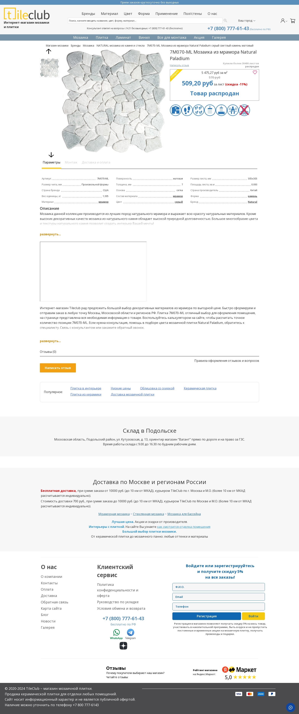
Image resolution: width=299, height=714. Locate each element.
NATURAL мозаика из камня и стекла (120, 45)
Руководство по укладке (118, 602)
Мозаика (88, 45)
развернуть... (50, 234)
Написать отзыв (179, 65)
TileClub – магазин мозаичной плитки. (59, 688)
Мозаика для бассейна (184, 514)
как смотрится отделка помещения (183, 527)
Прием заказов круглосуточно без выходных (149, 2)
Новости (48, 621)
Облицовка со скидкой (157, 388)
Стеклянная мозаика (148, 514)
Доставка (49, 595)
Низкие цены (121, 388)
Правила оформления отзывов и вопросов (226, 361)
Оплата (47, 589)
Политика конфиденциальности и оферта (117, 590)
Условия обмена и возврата (121, 608)
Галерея (48, 627)
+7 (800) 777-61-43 (159, 28)
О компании (51, 576)
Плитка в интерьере (85, 388)
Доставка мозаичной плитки (132, 394)
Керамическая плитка (200, 388)
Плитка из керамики (85, 394)
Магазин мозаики (57, 45)
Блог (44, 614)
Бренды (75, 45)
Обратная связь (54, 602)
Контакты (49, 583)
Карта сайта (51, 608)
